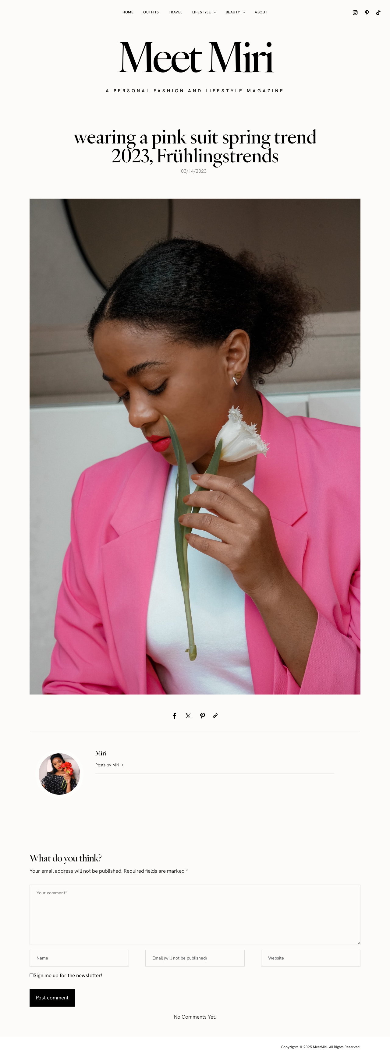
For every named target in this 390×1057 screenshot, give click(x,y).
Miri (101, 753)
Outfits (151, 12)
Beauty (233, 12)
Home (127, 12)
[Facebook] (174, 716)
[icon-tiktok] (378, 12)
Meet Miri (195, 57)
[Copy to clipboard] (215, 716)
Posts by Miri (110, 765)
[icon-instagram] (355, 12)
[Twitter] (188, 716)
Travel (176, 12)
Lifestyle (201, 12)
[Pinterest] (202, 716)
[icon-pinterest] (366, 12)
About (261, 12)
